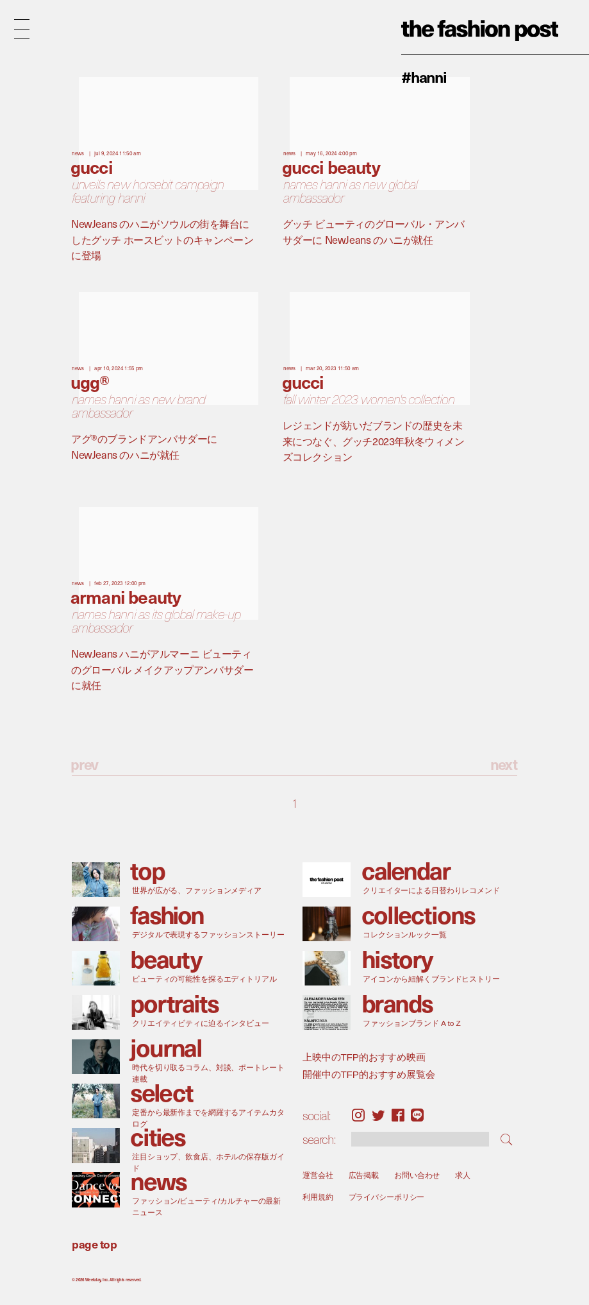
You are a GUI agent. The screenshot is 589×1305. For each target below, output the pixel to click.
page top (94, 1243)
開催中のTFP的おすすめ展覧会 (369, 1074)
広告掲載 (364, 1175)
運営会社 (318, 1175)
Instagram (358, 1115)
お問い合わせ (417, 1175)
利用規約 (318, 1197)
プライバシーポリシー (387, 1197)
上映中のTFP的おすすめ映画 (364, 1057)
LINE (417, 1115)
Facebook (398, 1115)
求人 (463, 1175)
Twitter (378, 1115)
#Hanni (424, 76)
